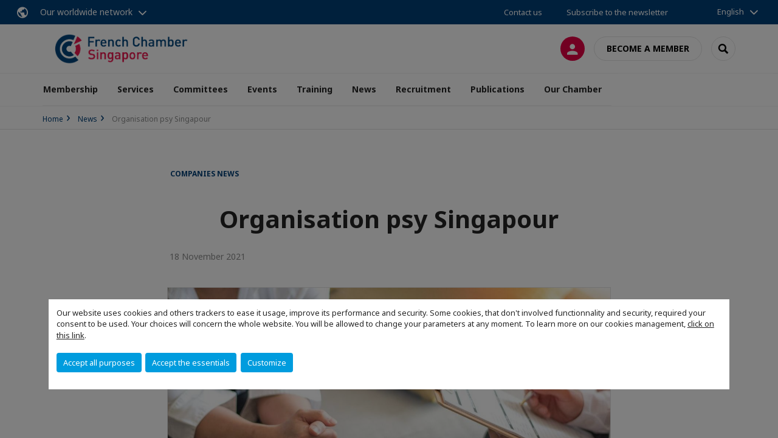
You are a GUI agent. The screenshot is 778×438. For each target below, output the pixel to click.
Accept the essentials (191, 362)
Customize (266, 362)
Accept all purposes (99, 362)
